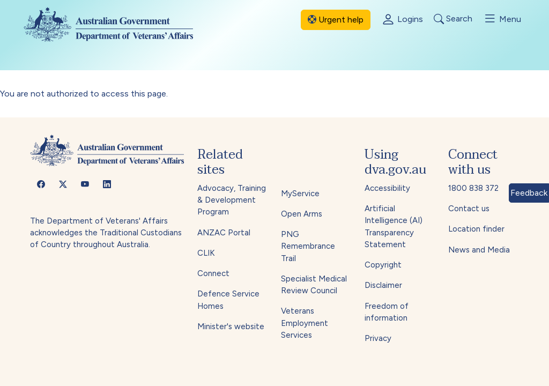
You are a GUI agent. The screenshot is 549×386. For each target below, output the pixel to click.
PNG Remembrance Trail (308, 246)
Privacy (378, 338)
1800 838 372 (473, 188)
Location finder (476, 229)
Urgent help (335, 19)
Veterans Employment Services (304, 323)
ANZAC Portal (223, 232)
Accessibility (387, 188)
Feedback (528, 193)
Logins (402, 20)
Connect (213, 273)
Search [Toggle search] (453, 19)
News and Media (479, 250)
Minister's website (230, 326)
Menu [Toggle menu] (502, 19)
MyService (300, 193)
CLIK (205, 253)
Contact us (468, 208)
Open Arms (301, 214)
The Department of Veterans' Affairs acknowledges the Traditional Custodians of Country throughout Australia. (106, 233)
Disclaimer (383, 285)
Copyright (383, 265)
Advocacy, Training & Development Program (231, 200)
